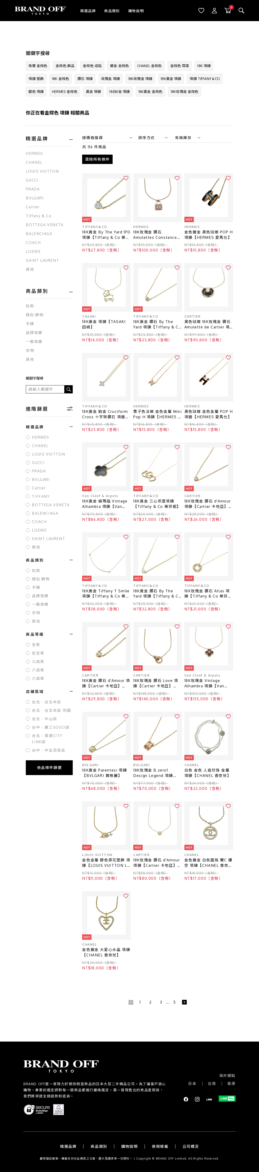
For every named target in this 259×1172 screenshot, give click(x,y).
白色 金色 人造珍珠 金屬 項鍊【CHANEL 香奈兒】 (207, 772)
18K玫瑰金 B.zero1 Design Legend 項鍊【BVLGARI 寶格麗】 (153, 772)
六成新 (38, 678)
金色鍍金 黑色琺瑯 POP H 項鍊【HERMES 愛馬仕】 (208, 234)
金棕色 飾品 (65, 66)
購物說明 (136, 11)
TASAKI (89, 316)
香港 (231, 1083)
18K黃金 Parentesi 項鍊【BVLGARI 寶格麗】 (104, 772)
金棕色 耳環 (179, 66)
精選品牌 (88, 11)
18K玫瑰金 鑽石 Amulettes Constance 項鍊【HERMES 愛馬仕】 (157, 234)
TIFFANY (41, 496)
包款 (30, 306)
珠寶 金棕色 (37, 66)
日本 (192, 1083)
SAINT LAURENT (42, 260)
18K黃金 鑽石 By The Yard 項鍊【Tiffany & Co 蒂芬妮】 (157, 324)
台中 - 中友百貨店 (48, 750)
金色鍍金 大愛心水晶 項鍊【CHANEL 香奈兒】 (106, 952)
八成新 (38, 670)
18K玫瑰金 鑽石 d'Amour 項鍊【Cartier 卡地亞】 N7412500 (156, 862)
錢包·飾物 (34, 314)
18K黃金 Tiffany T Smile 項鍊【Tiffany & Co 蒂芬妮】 (106, 593)
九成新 (38, 661)
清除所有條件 (97, 158)
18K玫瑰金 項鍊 (140, 78)
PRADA (33, 189)
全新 (36, 644)
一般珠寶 (34, 341)
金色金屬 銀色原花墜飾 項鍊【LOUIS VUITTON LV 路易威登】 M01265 (106, 862)
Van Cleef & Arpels (100, 495)
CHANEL (34, 162)
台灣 (212, 1083)
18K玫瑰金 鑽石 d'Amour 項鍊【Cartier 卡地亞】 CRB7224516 (207, 503)
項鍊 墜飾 (36, 78)
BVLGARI (35, 198)
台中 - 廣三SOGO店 (50, 727)
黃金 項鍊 (93, 91)
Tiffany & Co (38, 215)
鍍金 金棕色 (119, 66)
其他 (30, 269)
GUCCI (32, 180)
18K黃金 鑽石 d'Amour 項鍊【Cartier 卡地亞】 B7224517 (106, 682)
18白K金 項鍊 (119, 91)
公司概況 (191, 1145)
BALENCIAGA (39, 233)
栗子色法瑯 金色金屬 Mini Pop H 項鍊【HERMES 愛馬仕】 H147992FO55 (157, 413)
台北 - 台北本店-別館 (51, 710)
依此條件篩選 (49, 767)
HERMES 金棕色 (64, 91)
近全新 (38, 653)
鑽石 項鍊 (85, 78)
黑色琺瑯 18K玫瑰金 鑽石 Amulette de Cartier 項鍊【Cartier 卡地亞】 (207, 324)
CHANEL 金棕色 (149, 66)
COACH (33, 242)
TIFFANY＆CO (94, 226)
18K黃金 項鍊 (171, 78)
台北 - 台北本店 (46, 702)
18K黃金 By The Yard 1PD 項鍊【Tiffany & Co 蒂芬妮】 (106, 234)
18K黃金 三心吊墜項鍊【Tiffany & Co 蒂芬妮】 (157, 503)
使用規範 (160, 1145)
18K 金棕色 (60, 78)
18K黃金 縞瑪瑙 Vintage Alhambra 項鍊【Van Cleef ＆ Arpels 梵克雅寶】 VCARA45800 (104, 503)
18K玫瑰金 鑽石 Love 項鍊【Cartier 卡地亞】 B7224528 (155, 682)
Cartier (32, 207)
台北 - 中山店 (44, 718)
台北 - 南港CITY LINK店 (47, 738)
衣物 (30, 350)
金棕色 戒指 (92, 66)
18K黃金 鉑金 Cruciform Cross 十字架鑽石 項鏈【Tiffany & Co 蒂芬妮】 (106, 413)
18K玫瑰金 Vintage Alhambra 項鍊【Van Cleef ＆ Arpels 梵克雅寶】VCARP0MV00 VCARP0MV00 (206, 682)
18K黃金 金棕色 (150, 91)
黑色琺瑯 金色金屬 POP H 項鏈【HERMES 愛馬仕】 (208, 413)
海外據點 (227, 1075)
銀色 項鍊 (36, 91)
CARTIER (192, 316)
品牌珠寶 (34, 332)
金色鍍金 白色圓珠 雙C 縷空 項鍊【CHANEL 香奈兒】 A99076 (208, 862)
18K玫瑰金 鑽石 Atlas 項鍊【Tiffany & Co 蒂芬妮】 (207, 593)
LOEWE (33, 251)
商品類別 (112, 11)
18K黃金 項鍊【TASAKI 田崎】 (104, 324)
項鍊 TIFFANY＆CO (205, 78)
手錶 (30, 323)
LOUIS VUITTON (42, 171)
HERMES (34, 153)
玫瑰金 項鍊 (110, 78)
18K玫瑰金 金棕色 (184, 91)
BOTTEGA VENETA (44, 224)
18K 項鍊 (204, 66)
